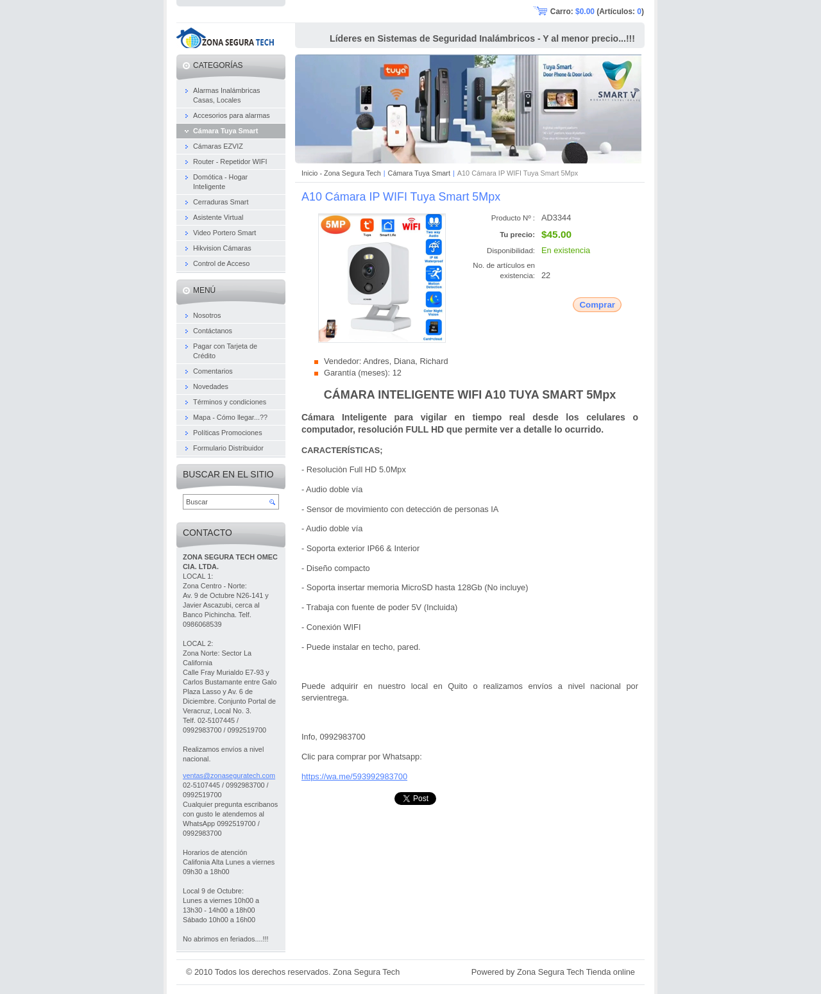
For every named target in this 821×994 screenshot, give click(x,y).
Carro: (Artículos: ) (597, 11)
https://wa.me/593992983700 (354, 776)
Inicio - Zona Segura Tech (341, 173)
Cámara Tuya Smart (419, 173)
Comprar (597, 305)
